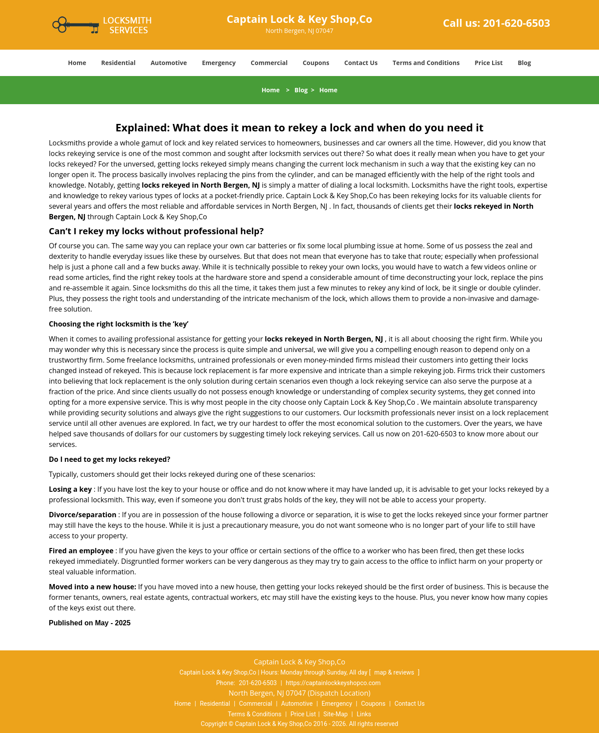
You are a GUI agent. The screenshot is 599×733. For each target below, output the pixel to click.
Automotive (168, 62)
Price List (489, 62)
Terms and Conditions (426, 62)
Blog (524, 62)
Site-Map (335, 714)
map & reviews (395, 672)
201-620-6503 (516, 22)
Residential (118, 62)
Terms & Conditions (254, 714)
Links (364, 714)
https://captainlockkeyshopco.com (333, 682)
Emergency (219, 62)
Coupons (316, 62)
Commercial (269, 62)
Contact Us (361, 62)
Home (77, 62)
